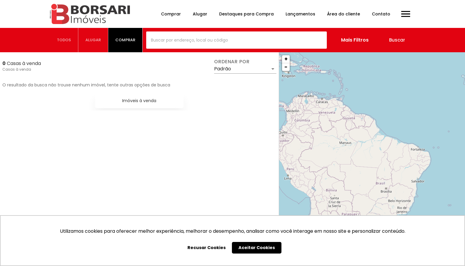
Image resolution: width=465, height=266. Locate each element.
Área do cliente (343, 14)
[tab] (64, 40)
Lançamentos (300, 14)
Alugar (200, 14)
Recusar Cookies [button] (206, 248)
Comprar (171, 14)
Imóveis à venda (139, 101)
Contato (381, 14)
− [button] (285, 67)
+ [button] (286, 59)
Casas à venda (16, 69)
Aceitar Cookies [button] (256, 248)
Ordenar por (232, 61)
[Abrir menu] (405, 13)
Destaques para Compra (246, 14)
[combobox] (236, 40)
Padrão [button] (222, 68)
